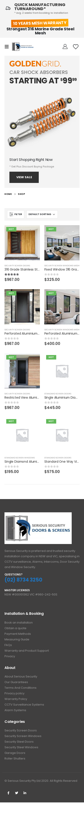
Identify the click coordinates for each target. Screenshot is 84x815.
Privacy (9, 656)
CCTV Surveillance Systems (24, 704)
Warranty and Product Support (26, 650)
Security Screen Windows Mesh (62, 265)
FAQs (8, 645)
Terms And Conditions (20, 688)
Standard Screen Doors (57, 393)
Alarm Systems (15, 710)
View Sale (24, 177)
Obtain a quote (15, 628)
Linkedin (25, 793)
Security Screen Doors (17, 265)
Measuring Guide (16, 639)
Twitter (16, 793)
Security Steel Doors (19, 741)
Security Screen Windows (22, 736)
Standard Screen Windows (19, 457)
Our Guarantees (16, 682)
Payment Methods (17, 634)
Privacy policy (14, 693)
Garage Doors (14, 753)
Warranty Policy (15, 699)
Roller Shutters (14, 758)
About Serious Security (20, 676)
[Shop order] (42, 214)
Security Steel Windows (21, 747)
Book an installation (18, 622)
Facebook (8, 793)
